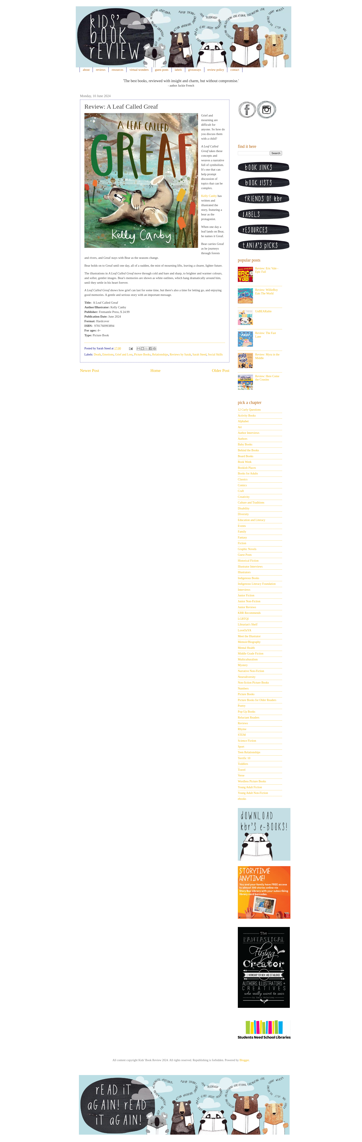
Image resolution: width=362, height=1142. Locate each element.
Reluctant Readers (248, 717)
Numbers (243, 688)
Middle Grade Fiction (250, 653)
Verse (241, 775)
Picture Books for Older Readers (257, 700)
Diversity (243, 514)
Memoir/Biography (249, 642)
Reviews (243, 723)
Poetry (242, 705)
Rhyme (242, 729)
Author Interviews (248, 432)
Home (155, 370)
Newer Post (89, 370)
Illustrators (244, 572)
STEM (242, 734)
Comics (242, 485)
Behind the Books (248, 450)
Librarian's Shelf (247, 624)
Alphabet (243, 421)
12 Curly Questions (249, 409)
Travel (241, 769)
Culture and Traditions (251, 502)
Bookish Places (247, 467)
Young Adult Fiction (250, 787)
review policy (215, 69)
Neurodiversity (247, 677)
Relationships (160, 354)
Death (97, 354)
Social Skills (215, 354)
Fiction (242, 543)
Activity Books (247, 415)
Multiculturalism (248, 659)
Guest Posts (245, 554)
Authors (242, 438)
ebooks (242, 798)
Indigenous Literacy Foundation (257, 583)
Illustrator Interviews (250, 566)
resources (117, 69)
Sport (241, 746)
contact (234, 69)
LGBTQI (243, 618)
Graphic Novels (247, 549)
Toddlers (243, 763)
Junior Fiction (246, 595)
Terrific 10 (244, 758)
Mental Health (246, 647)
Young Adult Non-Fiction (253, 793)
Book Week (245, 461)
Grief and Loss (124, 354)
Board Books (245, 456)
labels (178, 69)
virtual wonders (139, 69)
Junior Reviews (247, 607)
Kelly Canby (209, 196)
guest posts (161, 69)
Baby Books (245, 444)
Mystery (243, 665)
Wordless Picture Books (252, 781)
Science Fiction (247, 740)
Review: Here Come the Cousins (267, 378)
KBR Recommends (249, 612)
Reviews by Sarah (180, 354)
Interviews (244, 589)
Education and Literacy (251, 520)
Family (242, 531)
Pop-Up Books (246, 711)
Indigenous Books (248, 578)
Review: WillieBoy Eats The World (266, 291)
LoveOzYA (244, 630)
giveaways (194, 69)
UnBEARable (263, 311)
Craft (241, 491)
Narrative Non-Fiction (251, 671)
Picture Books (142, 354)
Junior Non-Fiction (249, 601)
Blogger (244, 1060)
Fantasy (242, 537)
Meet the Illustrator (249, 636)
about (86, 69)
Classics (243, 479)
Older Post (220, 370)
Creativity (244, 496)
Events (242, 526)
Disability (243, 508)
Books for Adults (248, 473)
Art (240, 427)
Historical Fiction (248, 560)
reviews (100, 69)
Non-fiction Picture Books (253, 682)
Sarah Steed (199, 354)
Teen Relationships (249, 752)
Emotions (108, 354)
